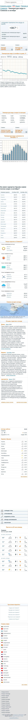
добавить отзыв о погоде (7, 402)
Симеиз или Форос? (14, 619)
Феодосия (3, 467)
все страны (24, 684)
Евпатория (3, 224)
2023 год (21, 56)
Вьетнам (5, 628)
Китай (5, 652)
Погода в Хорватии (5, 705)
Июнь (8, 259)
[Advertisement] (14, 20)
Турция (5, 670)
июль (12, 120)
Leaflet (1, 316)
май (12, 116)
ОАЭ (5, 663)
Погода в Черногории (6, 706)
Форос (2, 469)
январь (4, 116)
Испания (5, 645)
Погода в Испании (5, 703)
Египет (5, 635)
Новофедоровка (5, 455)
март (3, 120)
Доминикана (7, 633)
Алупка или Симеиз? (14, 612)
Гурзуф (2, 219)
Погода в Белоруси (5, 712)
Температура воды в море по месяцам (14, 112)
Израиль (5, 638)
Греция (5, 631)
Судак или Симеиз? (14, 608)
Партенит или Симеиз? (14, 616)
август (13, 122)
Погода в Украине (5, 710)
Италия (5, 647)
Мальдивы (6, 656)
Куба (5, 654)
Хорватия (6, 675)
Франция (5, 672)
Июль (8, 248)
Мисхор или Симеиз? (14, 614)
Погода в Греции (5, 701)
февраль (4, 118)
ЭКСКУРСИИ (7, 522)
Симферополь (5, 462)
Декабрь (9, 278)
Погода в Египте (5, 691)
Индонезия (6, 642)
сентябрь (23, 116)
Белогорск (3, 208)
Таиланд (5, 665)
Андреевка (3, 199)
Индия (5, 640)
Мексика (6, 661)
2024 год (15, 56)
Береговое (3, 210)
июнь (12, 118)
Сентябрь (9, 250)
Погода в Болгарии (5, 699)
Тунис (5, 668)
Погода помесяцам (18, 131)
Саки (2, 457)
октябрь (22, 118)
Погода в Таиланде (5, 693)
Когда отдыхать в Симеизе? (14, 241)
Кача (2, 235)
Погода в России (5, 708)
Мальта (5, 659)
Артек (2, 201)
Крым (17, 6)
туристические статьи (18, 716)
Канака (2, 230)
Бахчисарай (4, 206)
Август (9, 246)
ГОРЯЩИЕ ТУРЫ (8, 510)
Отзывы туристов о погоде (14, 321)
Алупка (2, 195)
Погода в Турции (5, 695)
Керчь (2, 237)
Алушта (3, 197)
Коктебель (3, 453)
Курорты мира (5, 6)
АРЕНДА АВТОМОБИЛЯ (10, 519)
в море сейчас (6, 131)
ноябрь (22, 120)
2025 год (9, 56)
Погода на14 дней (18, 48)
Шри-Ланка (6, 682)
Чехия (5, 679)
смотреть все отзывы (22, 402)
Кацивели (3, 233)
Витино (2, 215)
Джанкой (3, 221)
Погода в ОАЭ (4, 697)
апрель (4, 122)
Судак (2, 464)
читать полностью (6, 348)
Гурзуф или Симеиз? (14, 610)
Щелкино (3, 471)
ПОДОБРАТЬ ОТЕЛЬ (9, 516)
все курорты (24, 476)
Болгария (6, 626)
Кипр (4, 649)
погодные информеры (18, 714)
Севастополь (4, 460)
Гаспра (2, 217)
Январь (9, 274)
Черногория (7, 677)
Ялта (2, 474)
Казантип (3, 228)
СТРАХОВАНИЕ (8, 513)
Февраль (9, 276)
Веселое (3, 212)
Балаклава (3, 204)
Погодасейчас (3, 48)
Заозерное (3, 226)
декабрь (22, 122)
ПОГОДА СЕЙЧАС (5, 429)
